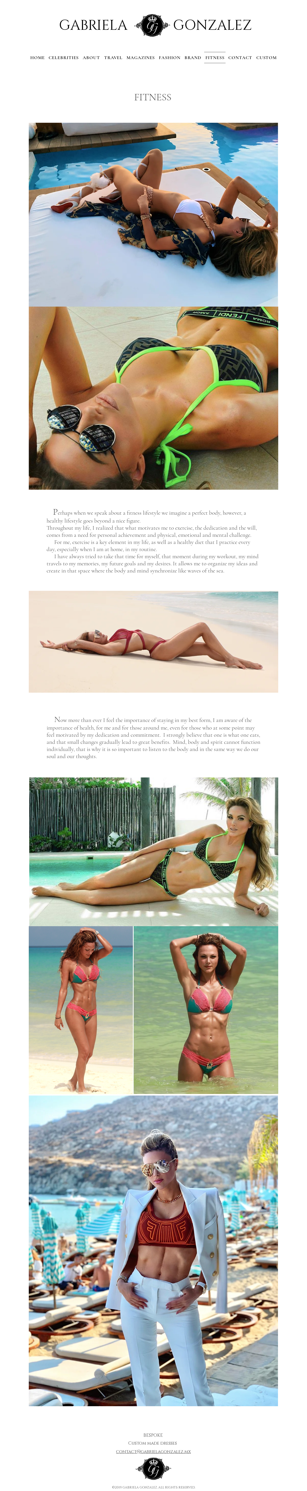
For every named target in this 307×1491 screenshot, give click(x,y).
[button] (240, 57)
